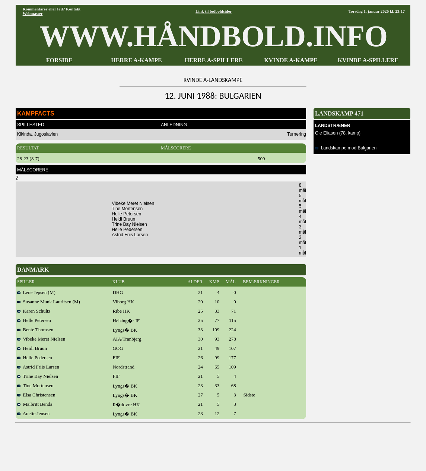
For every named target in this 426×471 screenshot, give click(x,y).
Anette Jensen (33, 413)
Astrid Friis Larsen (38, 367)
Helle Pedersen (34, 357)
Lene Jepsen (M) (36, 292)
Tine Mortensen (35, 385)
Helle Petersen (34, 320)
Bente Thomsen (35, 329)
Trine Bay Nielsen (37, 376)
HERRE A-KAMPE (136, 60)
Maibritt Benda (35, 404)
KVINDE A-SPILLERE (368, 60)
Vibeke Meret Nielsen (41, 339)
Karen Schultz (34, 311)
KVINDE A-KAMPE (291, 60)
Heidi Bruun (32, 348)
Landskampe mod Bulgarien (345, 148)
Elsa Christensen (36, 395)
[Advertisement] (213, 444)
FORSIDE (59, 60)
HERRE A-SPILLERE (214, 60)
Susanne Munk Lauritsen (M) (48, 301)
